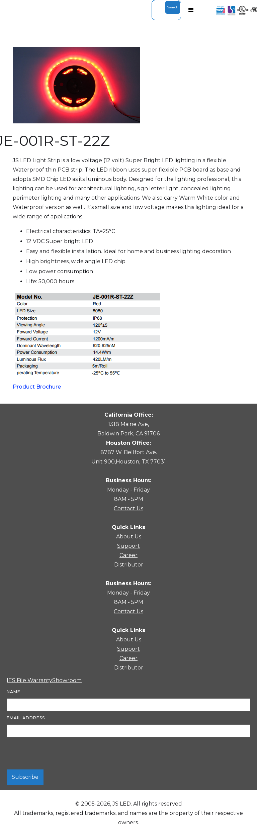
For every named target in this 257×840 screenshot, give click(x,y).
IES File (17, 680)
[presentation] (57, 754)
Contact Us (128, 508)
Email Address (26, 717)
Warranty (39, 680)
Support (128, 546)
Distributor (128, 564)
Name (13, 691)
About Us (128, 536)
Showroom (67, 680)
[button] (191, 10)
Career (128, 555)
